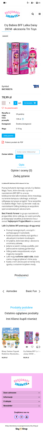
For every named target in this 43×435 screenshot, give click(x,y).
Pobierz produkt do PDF (12, 142)
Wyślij (19, 157)
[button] (38, 3)
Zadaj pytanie (8, 136)
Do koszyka (30, 103)
